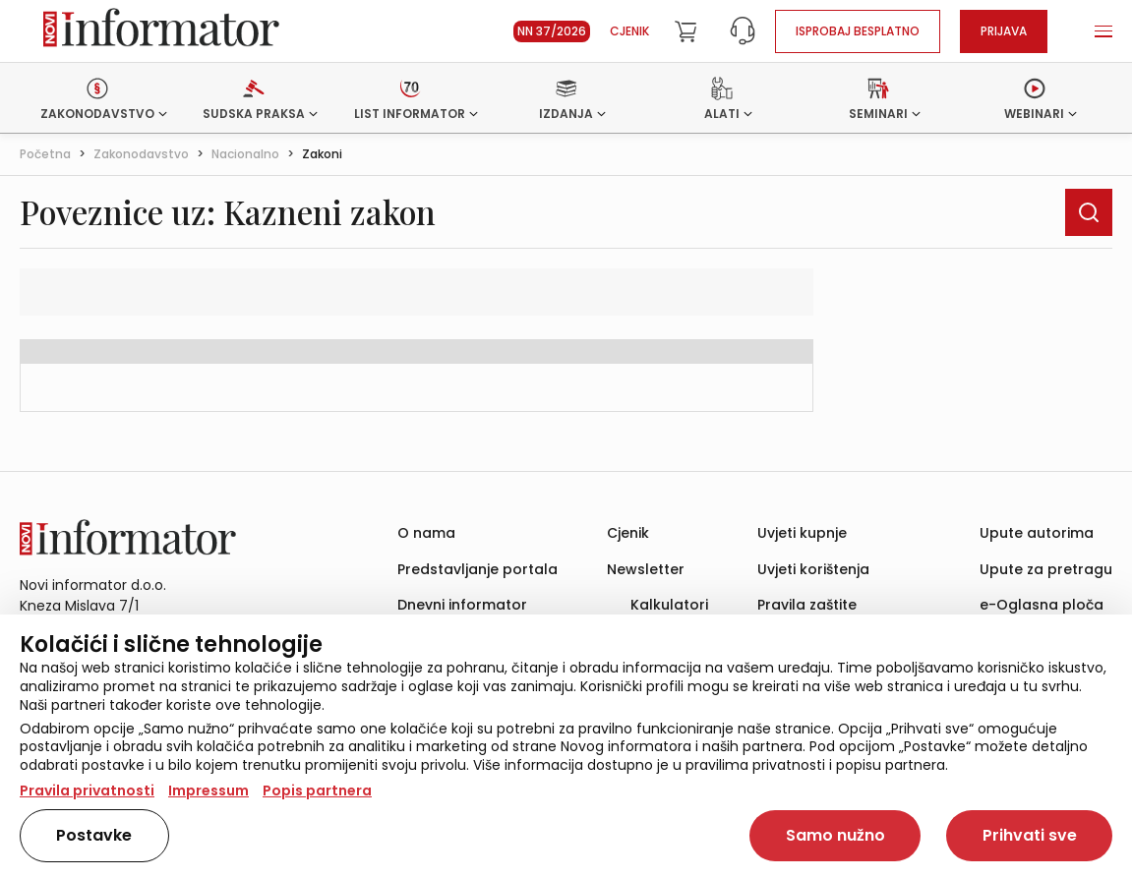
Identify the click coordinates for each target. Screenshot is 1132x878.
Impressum (208, 790)
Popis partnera (317, 790)
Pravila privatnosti (87, 790)
